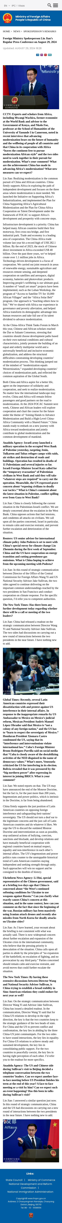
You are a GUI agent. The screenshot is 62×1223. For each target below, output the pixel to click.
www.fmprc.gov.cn (37, 1198)
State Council (14, 1180)
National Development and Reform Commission (30, 1186)
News (16, 31)
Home (6, 31)
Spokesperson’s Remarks (39, 31)
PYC (49, 55)
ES (45, 55)
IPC (14, 5)
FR (42, 55)
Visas (21, 5)
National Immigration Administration (30, 1192)
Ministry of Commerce (41, 1180)
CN (38, 55)
